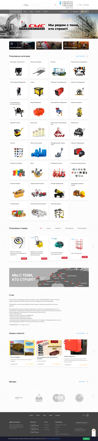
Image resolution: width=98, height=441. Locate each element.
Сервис (31, 11)
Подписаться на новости (81, 422)
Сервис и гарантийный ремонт (62, 434)
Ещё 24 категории (82, 56)
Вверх (84, 415)
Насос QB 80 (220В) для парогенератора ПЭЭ (57, 253)
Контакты (45, 11)
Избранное (75, 11)
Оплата (57, 429)
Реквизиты (46, 429)
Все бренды (84, 381)
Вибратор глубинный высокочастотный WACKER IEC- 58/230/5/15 (18, 253)
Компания (46, 424)
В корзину (24, 258)
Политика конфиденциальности (53, 438)
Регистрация (86, 4)
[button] (4, 26)
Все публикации (83, 333)
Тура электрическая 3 (76, 253)
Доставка (38, 11)
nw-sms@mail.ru (69, 6)
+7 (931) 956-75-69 (67, 2)
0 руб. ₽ (84, 11)
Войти (80, 4)
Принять (86, 438)
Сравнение (65, 11)
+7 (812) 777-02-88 (67, 5)
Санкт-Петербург (26, 5)
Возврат (57, 431)
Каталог (38, 415)
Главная (31, 415)
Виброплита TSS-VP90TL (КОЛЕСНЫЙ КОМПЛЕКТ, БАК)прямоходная (37, 253)
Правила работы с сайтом (61, 424)
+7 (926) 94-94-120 (67, 3)
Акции (25, 11)
